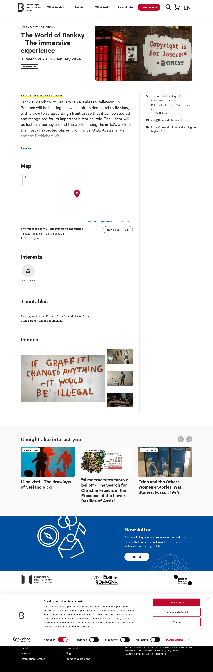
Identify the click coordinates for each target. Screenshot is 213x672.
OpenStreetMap (106, 222)
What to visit (55, 7)
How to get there (118, 229)
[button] (77, 194)
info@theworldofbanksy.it (166, 120)
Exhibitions (47, 27)
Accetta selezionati (176, 638)
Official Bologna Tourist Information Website (33, 7)
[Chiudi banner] (208, 625)
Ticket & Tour (149, 7)
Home (24, 27)
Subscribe (137, 557)
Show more (26, 148)
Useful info (125, 7)
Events (79, 7)
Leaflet (92, 222)
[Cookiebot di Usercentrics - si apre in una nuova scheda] (21, 665)
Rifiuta (177, 647)
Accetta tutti (177, 628)
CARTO (128, 222)
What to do (102, 7)
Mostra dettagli (175, 665)
